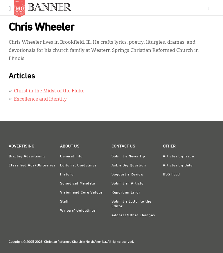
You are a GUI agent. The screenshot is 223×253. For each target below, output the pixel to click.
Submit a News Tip (128, 156)
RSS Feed (171, 174)
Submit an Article (127, 183)
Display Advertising (27, 156)
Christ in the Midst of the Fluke (49, 91)
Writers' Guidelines (78, 210)
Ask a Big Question (129, 165)
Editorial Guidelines (78, 165)
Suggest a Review (127, 174)
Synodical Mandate (77, 183)
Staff (64, 201)
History (67, 174)
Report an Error (126, 192)
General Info (71, 156)
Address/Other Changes (133, 215)
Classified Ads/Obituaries (32, 165)
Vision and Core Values (81, 192)
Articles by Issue (178, 156)
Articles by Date (178, 165)
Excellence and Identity (40, 99)
